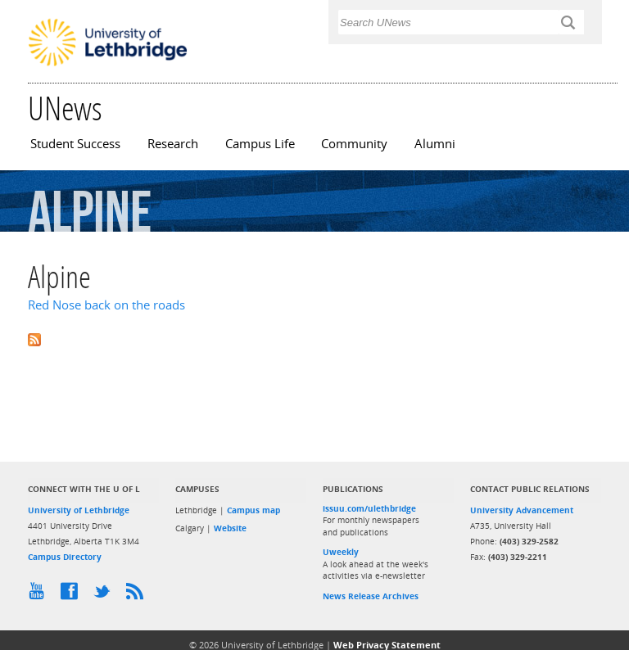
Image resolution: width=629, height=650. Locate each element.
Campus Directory (65, 556)
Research (172, 143)
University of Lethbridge (78, 510)
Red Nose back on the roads (106, 305)
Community (354, 143)
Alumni (434, 143)
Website (230, 528)
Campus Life (260, 143)
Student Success (75, 143)
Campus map (253, 510)
